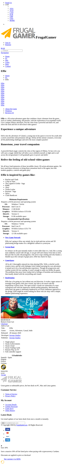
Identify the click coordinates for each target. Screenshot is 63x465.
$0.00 (3, 48)
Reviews (9, 113)
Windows (8, 111)
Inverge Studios (14, 335)
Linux (7, 62)
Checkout (4, 324)
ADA (11, 9)
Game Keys (9, 408)
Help (7, 64)
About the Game (11, 109)
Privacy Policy (10, 396)
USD (11, 18)
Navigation (5, 53)
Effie (2, 83)
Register (8, 45)
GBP (11, 16)
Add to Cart (5, 326)
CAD (11, 13)
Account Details (11, 405)
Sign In (7, 43)
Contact (8, 66)
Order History (10, 410)
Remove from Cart (7, 322)
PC (6, 58)
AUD (11, 11)
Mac (6, 60)
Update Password (11, 407)
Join (3, 423)
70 (3, 375)
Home (7, 56)
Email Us (8, 3)
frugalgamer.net (21, 425)
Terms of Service (11, 394)
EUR (11, 14)
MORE (12, 20)
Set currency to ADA (12, 459)
